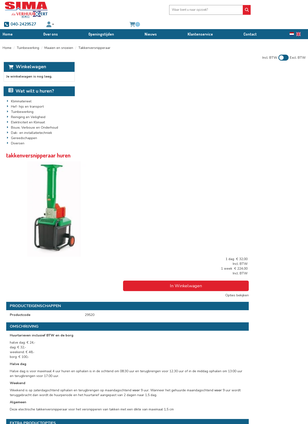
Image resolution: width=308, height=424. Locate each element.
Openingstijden (101, 24)
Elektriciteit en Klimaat (27, 114)
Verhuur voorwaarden (174, 377)
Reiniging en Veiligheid (27, 109)
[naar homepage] (26, 10)
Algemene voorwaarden (176, 372)
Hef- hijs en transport (26, 98)
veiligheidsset (153, 295)
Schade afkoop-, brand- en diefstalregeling (190, 387)
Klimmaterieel (20, 93)
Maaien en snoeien (58, 39)
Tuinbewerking (28, 39)
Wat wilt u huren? (30, 83)
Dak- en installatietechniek (30, 125)
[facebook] (11, 404)
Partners (88, 377)
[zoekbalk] (138, 10)
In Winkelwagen (268, 93)
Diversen (17, 135)
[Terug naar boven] (154, 341)
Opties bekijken (290, 103)
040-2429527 (199, 10)
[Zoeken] (170, 10)
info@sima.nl (17, 391)
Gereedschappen (23, 130)
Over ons (50, 24)
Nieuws (151, 24)
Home (8, 24)
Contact (250, 24)
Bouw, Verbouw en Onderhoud (33, 119)
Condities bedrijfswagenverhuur (182, 382)
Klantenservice (200, 24)
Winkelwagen (30, 59)
